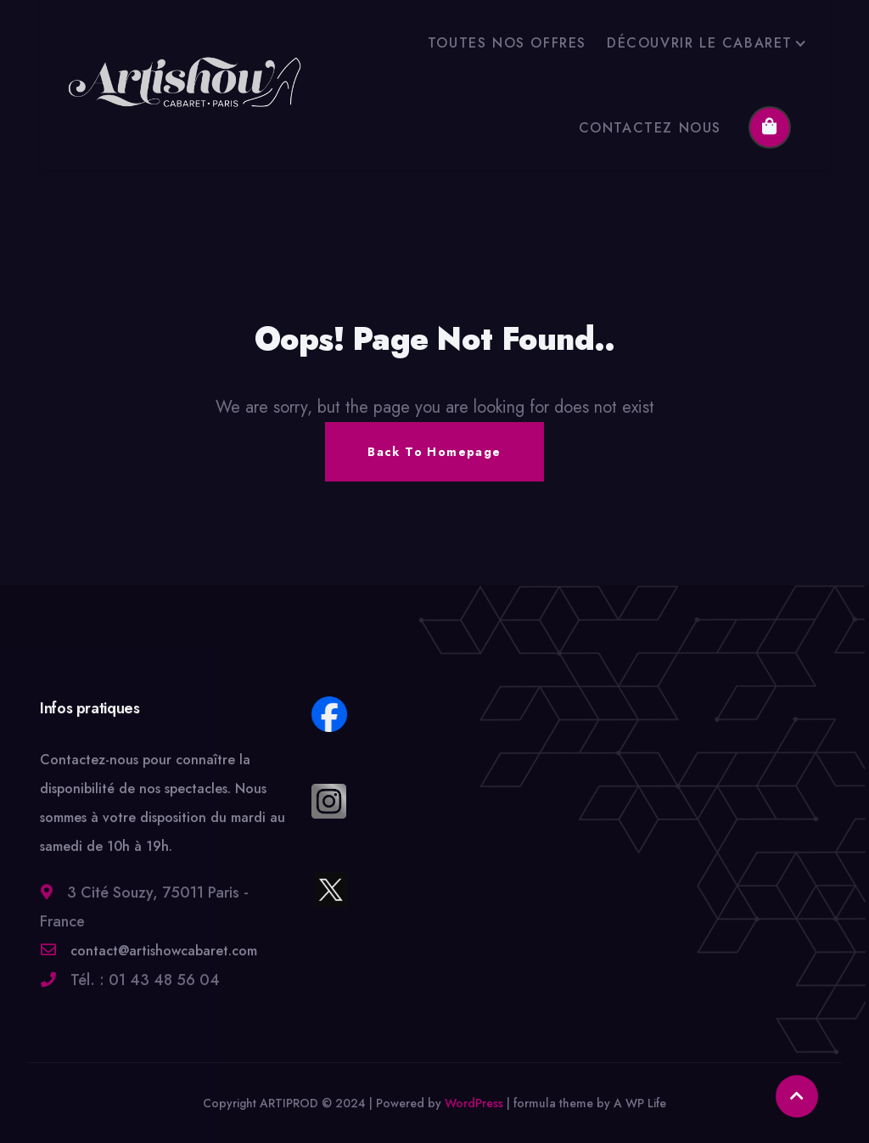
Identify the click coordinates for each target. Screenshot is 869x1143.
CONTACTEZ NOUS (650, 128)
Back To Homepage (434, 451)
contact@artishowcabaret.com (161, 961)
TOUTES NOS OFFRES (507, 43)
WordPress (474, 1103)
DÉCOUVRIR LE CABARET (700, 43)
